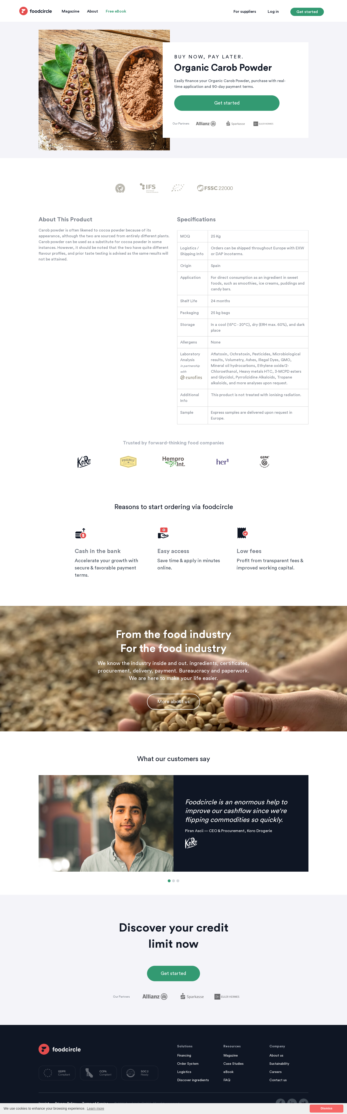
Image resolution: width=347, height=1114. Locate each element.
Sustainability (279, 1063)
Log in (273, 12)
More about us (173, 701)
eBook (228, 1072)
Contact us (278, 1080)
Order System (188, 1063)
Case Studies (233, 1063)
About (92, 11)
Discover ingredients (193, 1080)
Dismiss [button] (326, 1108)
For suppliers (245, 12)
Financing (184, 1055)
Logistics (184, 1072)
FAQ (226, 1080)
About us (276, 1055)
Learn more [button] (95, 1108)
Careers (275, 1072)
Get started (307, 12)
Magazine (70, 11)
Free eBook (116, 11)
